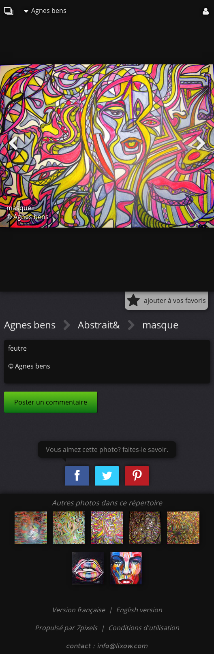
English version (139, 609)
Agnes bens (45, 10)
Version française (79, 609)
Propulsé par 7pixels (66, 627)
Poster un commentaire (50, 402)
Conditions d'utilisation (143, 627)
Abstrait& (100, 324)
